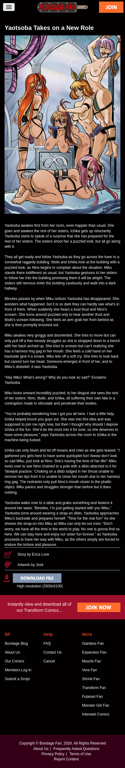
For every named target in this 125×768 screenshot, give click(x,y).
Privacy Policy (53, 754)
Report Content (66, 759)
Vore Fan (89, 670)
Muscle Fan (91, 661)
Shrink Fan (91, 679)
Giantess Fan (93, 643)
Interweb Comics (95, 714)
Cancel (49, 661)
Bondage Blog (16, 643)
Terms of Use (80, 754)
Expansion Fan (94, 652)
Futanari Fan (92, 696)
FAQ (47, 643)
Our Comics (14, 661)
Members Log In (18, 670)
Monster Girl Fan (95, 705)
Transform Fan (94, 688)
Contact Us (52, 652)
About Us (12, 652)
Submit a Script (17, 679)
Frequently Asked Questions (76, 749)
